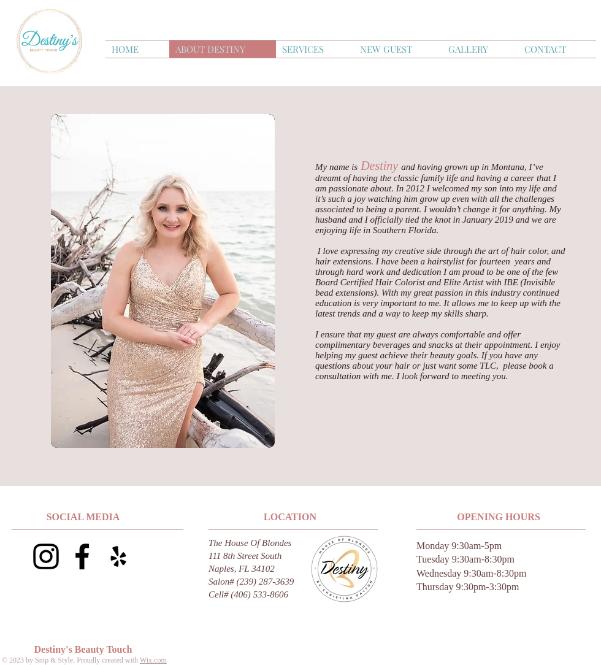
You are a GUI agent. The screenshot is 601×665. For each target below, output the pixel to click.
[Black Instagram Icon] (46, 556)
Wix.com (153, 660)
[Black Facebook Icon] (82, 556)
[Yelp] (118, 556)
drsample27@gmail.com (227, 608)
